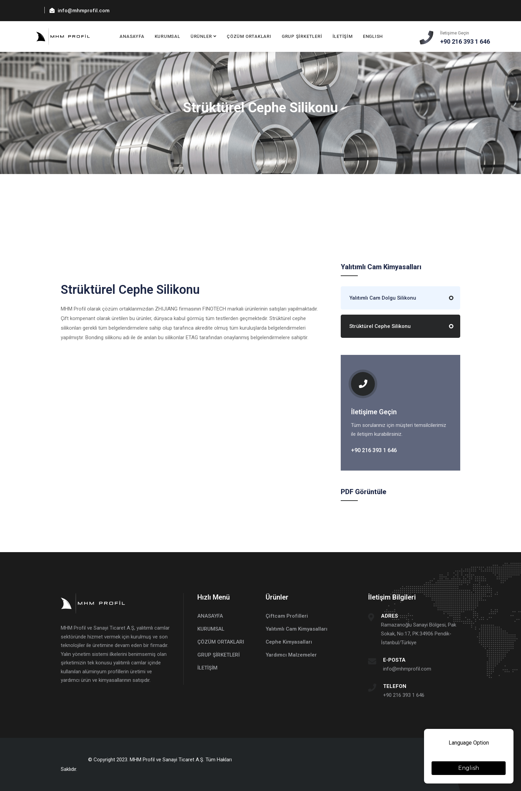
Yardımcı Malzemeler (291, 655)
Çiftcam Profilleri (287, 616)
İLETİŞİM (343, 36)
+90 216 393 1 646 (403, 695)
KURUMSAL (167, 36)
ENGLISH (373, 36)
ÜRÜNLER (201, 36)
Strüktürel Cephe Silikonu (380, 326)
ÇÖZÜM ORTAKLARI (249, 36)
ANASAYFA (132, 36)
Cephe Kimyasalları (289, 642)
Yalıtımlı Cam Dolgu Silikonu (382, 298)
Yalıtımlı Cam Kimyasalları (296, 629)
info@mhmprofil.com (407, 669)
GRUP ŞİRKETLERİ (302, 36)
